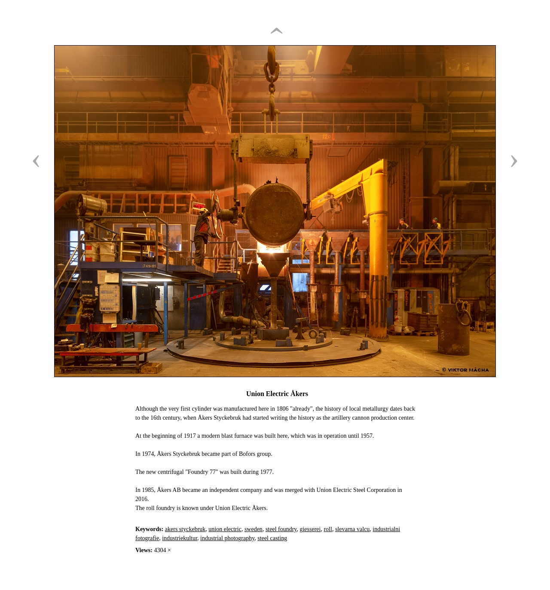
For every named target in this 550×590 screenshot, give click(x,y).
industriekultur (179, 538)
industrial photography (227, 538)
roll (328, 529)
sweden (253, 529)
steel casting (272, 538)
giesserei (310, 529)
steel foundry (281, 529)
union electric (224, 529)
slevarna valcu (352, 529)
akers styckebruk (185, 529)
